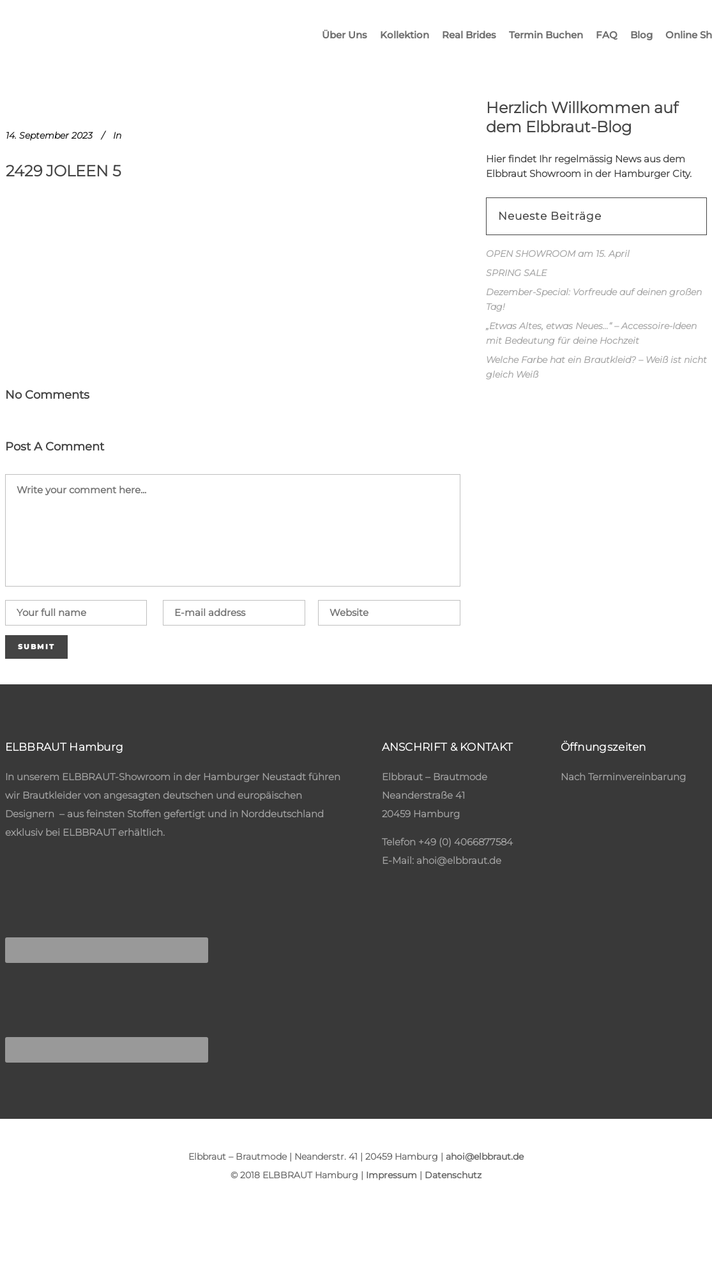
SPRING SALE (516, 273)
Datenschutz (453, 1175)
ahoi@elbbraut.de (458, 860)
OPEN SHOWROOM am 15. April (558, 253)
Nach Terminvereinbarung (623, 777)
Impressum (391, 1175)
